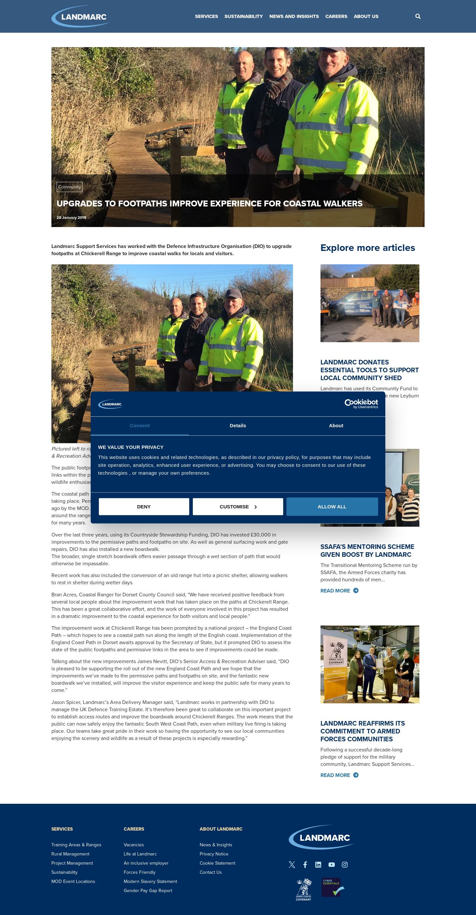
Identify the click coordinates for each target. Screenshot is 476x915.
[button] (418, 16)
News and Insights (294, 16)
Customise (238, 506)
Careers (336, 16)
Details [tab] (238, 425)
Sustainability (244, 16)
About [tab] (336, 425)
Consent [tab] (140, 425)
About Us (366, 16)
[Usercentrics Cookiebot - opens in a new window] (349, 404)
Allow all (332, 506)
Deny (144, 506)
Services (206, 16)
